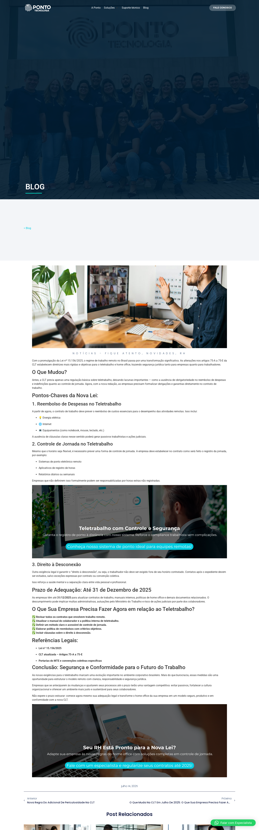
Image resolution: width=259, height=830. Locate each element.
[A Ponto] (96, 8)
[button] (233, 822)
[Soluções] (111, 8)
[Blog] (146, 8)
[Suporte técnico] (131, 8)
